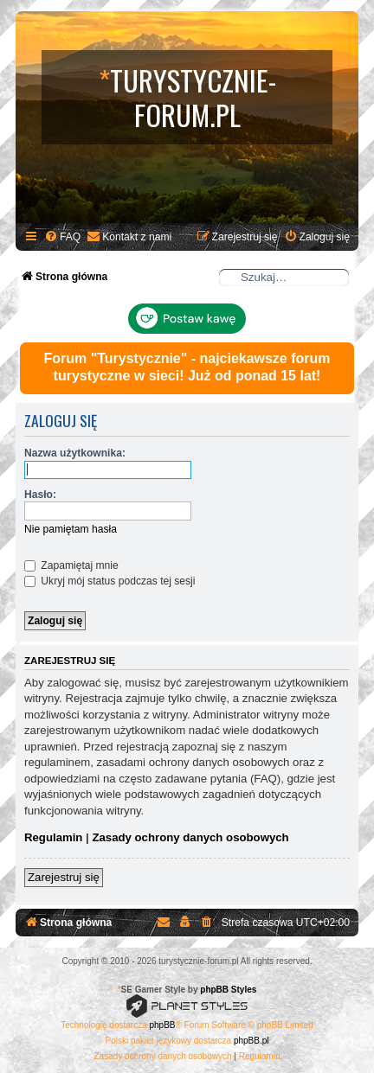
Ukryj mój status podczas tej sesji (109, 581)
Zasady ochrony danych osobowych (190, 837)
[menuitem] (62, 237)
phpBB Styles (228, 989)
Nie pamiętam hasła (70, 529)
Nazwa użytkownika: (75, 453)
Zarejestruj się (64, 877)
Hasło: (40, 495)
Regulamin (53, 837)
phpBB (163, 1025)
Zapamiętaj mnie (71, 565)
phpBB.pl (251, 1040)
